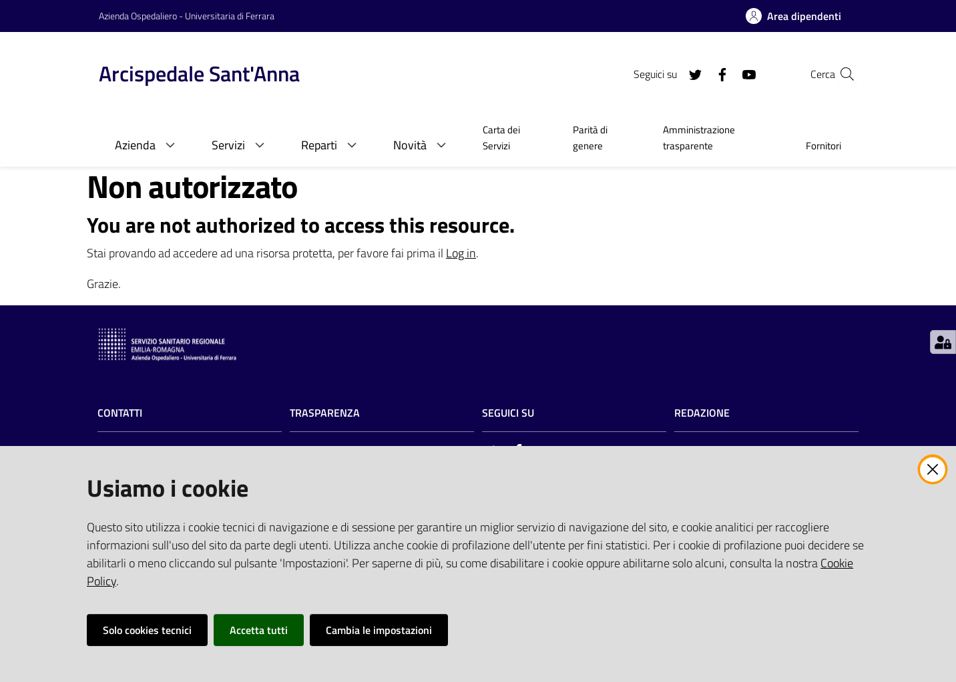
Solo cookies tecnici (147, 630)
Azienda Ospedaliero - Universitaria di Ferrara (186, 16)
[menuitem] (512, 139)
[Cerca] (841, 74)
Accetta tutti (259, 630)
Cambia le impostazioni (379, 630)
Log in (461, 253)
